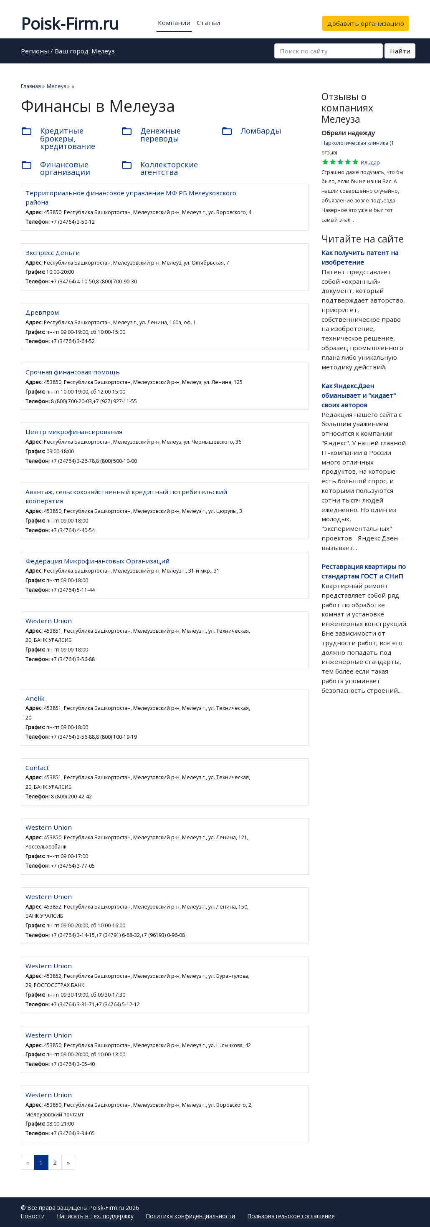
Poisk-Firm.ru (70, 23)
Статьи (208, 22)
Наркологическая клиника (354, 142)
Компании (174, 22)
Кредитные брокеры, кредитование (58, 138)
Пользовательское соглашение (291, 1216)
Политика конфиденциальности (190, 1216)
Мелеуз (103, 51)
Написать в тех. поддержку (95, 1216)
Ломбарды (251, 131)
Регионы (35, 51)
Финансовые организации (55, 168)
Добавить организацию (365, 23)
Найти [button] (400, 51)
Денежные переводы (151, 134)
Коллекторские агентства (159, 168)
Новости (33, 1216)
